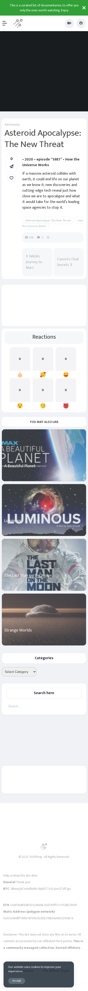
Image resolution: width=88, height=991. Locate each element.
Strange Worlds (18, 630)
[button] (7, 23)
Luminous (12, 521)
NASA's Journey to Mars (34, 262)
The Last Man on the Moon (28, 576)
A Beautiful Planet (19, 466)
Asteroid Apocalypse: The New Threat (48, 220)
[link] (11, 178)
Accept (16, 980)
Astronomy (11, 124)
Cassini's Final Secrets (68, 262)
